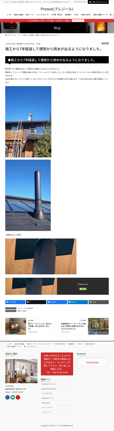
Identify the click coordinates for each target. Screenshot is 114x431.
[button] (57, 363)
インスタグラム (47, 393)
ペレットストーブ (44, 344)
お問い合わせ (90, 344)
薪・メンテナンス (30, 346)
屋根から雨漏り (22, 311)
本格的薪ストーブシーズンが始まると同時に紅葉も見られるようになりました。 (73, 326)
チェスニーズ (46, 412)
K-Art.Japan (46, 403)
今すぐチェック (78, 20)
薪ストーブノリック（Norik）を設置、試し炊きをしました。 (40, 326)
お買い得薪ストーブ (14, 346)
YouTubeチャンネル (49, 384)
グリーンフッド (47, 407)
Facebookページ (47, 398)
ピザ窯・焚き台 (59, 344)
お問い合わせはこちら (98, 2)
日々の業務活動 (28, 308)
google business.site (49, 389)
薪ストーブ (31, 344)
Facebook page (92, 362)
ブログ (105, 43)
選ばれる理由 (19, 344)
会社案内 (71, 344)
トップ (9, 344)
